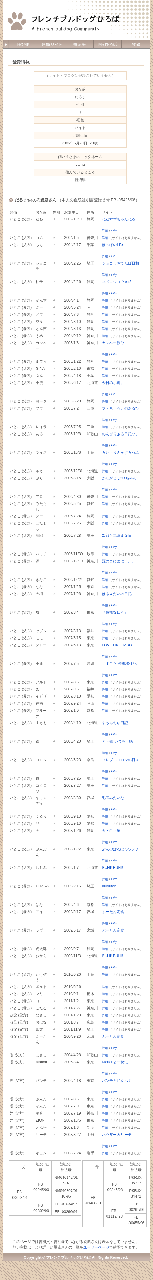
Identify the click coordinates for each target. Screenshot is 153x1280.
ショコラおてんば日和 (120, 263)
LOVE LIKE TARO (117, 645)
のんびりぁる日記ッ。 (120, 434)
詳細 (105, 230)
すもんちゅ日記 (115, 723)
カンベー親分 (113, 343)
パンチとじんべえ (117, 1080)
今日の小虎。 (113, 383)
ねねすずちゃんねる (118, 219)
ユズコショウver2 (116, 282)
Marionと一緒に (115, 1062)
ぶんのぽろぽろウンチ (120, 849)
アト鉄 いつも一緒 (117, 741)
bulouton (109, 886)
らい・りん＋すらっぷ (120, 452)
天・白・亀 (111, 830)
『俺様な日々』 (115, 612)
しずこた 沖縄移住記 (119, 663)
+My (114, 230)
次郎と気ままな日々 (118, 535)
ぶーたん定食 (113, 912)
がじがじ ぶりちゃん (119, 478)
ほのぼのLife (112, 245)
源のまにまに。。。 (118, 561)
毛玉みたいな (113, 798)
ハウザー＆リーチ (117, 1134)
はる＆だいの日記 (117, 594)
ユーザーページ (96, 1247)
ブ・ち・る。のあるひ (120, 408)
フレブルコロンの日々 (120, 760)
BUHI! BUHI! (112, 867)
